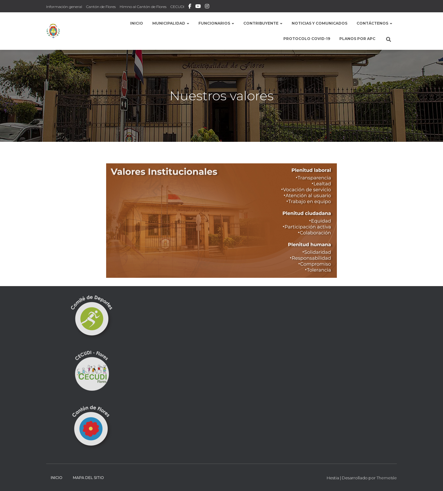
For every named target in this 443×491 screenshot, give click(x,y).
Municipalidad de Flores (198, 7)
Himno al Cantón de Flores (143, 6)
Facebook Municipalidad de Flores (189, 7)
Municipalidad (170, 23)
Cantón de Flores (101, 6)
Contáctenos (374, 23)
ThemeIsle (387, 477)
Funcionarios (216, 23)
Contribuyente (262, 23)
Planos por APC (357, 38)
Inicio (136, 23)
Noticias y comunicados (319, 23)
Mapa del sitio (88, 477)
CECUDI (177, 6)
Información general (64, 6)
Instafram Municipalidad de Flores (207, 7)
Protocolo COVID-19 (306, 38)
